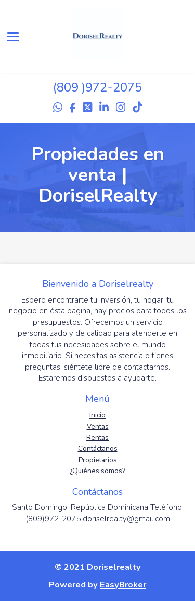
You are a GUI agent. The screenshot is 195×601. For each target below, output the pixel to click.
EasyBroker (123, 585)
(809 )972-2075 (97, 87)
